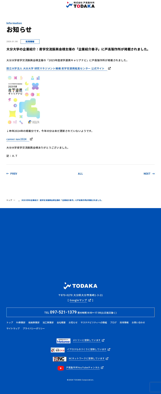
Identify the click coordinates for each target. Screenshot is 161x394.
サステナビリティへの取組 (94, 322)
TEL (80, 312)
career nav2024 (17, 139)
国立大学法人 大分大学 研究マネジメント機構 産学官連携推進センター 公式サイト (56, 68)
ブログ (113, 322)
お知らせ (73, 322)
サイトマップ (13, 328)
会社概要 (61, 322)
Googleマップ (78, 300)
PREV (13, 173)
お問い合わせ (138, 322)
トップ (9, 200)
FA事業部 (20, 322)
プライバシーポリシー (34, 328)
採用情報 (124, 322)
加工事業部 (48, 322)
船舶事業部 (33, 322)
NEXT (147, 173)
